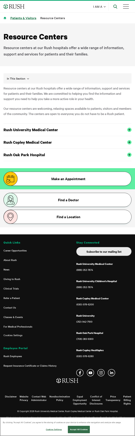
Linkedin (111, 372)
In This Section (18, 78)
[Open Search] (115, 6)
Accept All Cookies (79, 429)
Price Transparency (112, 398)
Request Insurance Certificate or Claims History (30, 365)
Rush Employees (13, 356)
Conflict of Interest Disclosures (96, 400)
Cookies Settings (13, 335)
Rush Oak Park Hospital (67, 154)
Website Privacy (24, 398)
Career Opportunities (15, 250)
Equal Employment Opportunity (80, 400)
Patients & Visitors (23, 18)
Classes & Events (13, 317)
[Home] (67, 384)
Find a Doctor (68, 200)
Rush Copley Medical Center (67, 142)
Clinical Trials (11, 288)
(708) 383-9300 (85, 339)
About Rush (10, 260)
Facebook (79, 372)
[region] (67, 426)
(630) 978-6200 (85, 304)
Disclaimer (11, 396)
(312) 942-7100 (84, 321)
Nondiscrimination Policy (59, 398)
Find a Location (68, 216)
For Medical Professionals (18, 326)
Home (6, 20)
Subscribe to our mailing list (103, 251)
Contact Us (10, 307)
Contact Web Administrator (39, 398)
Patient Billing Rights (127, 400)
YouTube (90, 372)
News (6, 269)
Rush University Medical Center (67, 129)
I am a (97, 6)
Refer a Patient (12, 298)
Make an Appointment (68, 178)
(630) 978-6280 (85, 356)
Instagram (101, 372)
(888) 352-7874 (84, 270)
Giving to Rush (12, 279)
